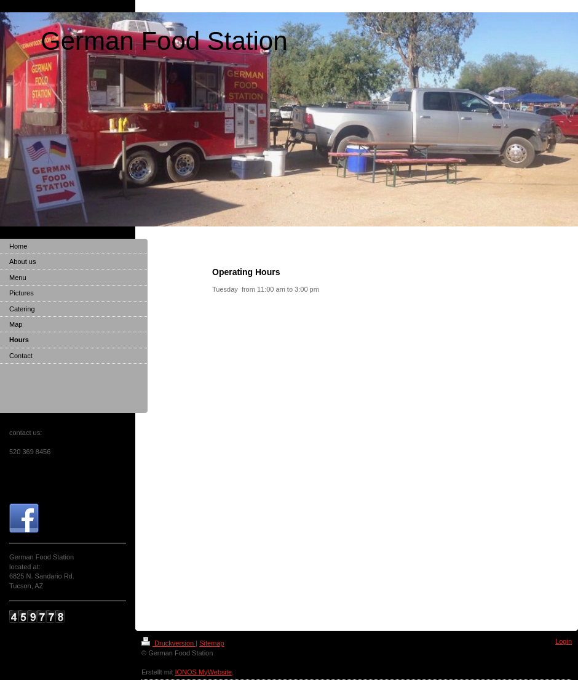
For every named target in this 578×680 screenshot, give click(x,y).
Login (563, 641)
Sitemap (211, 643)
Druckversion (168, 643)
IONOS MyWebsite (203, 672)
